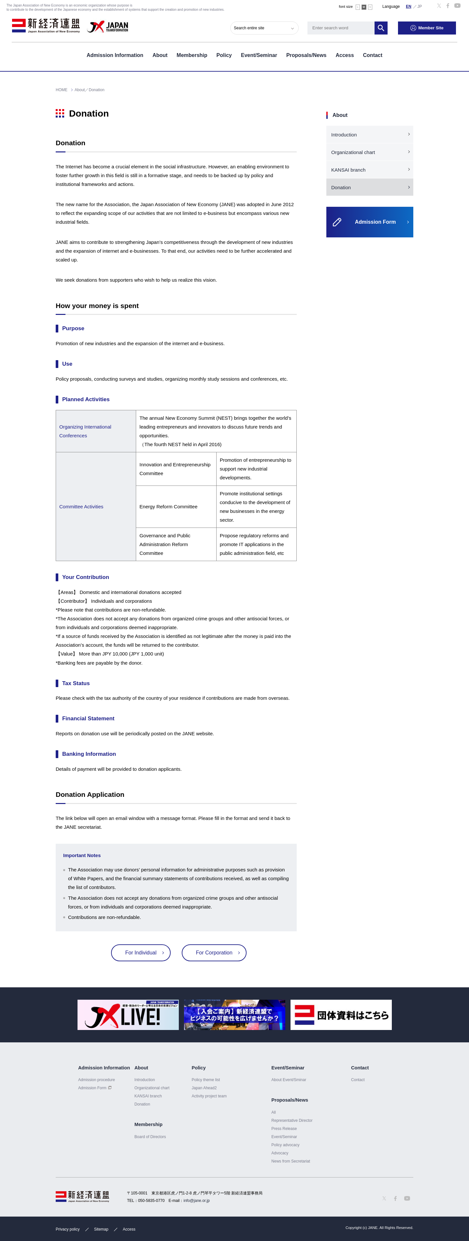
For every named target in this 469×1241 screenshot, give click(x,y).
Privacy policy (67, 1229)
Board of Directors (150, 1137)
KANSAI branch (348, 170)
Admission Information (115, 55)
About (159, 55)
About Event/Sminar (288, 1080)
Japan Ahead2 (204, 1088)
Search (382, 27)
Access (344, 55)
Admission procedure (96, 1080)
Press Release (284, 1128)
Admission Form (92, 1088)
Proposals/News (306, 55)
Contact (373, 55)
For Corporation (213, 952)
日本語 (420, 6)
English (409, 6)
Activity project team (209, 1096)
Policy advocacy (285, 1145)
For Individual (141, 952)
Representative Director (291, 1120)
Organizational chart (353, 152)
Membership (192, 55)
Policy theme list (206, 1080)
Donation (341, 187)
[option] (128, 1015)
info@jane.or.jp (197, 1200)
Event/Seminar (259, 55)
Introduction (344, 134)
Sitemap (101, 1229)
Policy (224, 55)
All (273, 1112)
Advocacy (279, 1153)
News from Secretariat (290, 1161)
